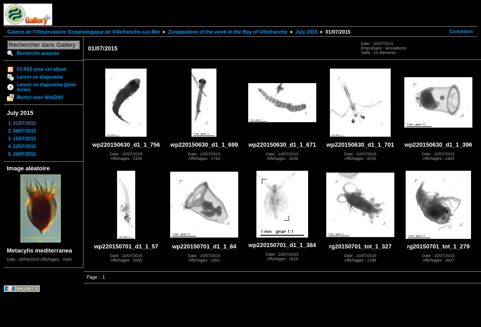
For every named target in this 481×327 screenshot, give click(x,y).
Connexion (461, 31)
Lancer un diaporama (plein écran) (46, 87)
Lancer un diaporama (40, 76)
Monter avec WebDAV (40, 97)
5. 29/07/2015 (22, 154)
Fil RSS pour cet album (41, 69)
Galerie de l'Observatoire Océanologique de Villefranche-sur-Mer (83, 32)
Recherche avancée (38, 53)
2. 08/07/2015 (22, 131)
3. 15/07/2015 (22, 138)
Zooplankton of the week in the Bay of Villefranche (227, 32)
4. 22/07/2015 (22, 146)
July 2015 (306, 32)
